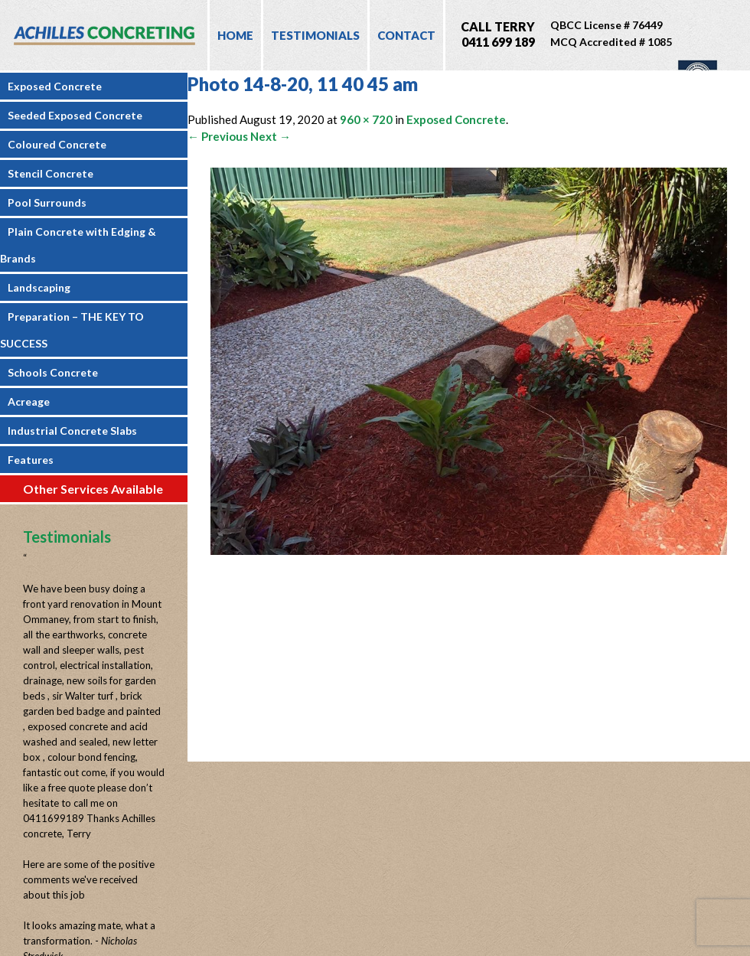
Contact (406, 35)
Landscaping (39, 287)
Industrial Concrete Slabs (72, 430)
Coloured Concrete (57, 144)
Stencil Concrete (50, 173)
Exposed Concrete (55, 86)
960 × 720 (366, 119)
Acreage (29, 401)
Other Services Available (93, 488)
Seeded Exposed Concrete (75, 115)
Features (31, 459)
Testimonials (315, 35)
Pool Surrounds (47, 202)
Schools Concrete (53, 372)
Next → (270, 136)
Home (235, 35)
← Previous (218, 136)
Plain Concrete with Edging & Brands (78, 245)
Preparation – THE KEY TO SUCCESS (72, 330)
